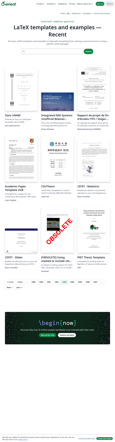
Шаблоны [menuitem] (62, 4)
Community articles (102, 13)
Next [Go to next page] (9, 287)
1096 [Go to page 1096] (88, 282)
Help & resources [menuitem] (84, 4)
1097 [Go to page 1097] (95, 282)
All (68, 13)
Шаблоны (76, 13)
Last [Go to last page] (19, 287)
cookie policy (22, 439)
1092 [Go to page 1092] (57, 282)
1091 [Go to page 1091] (49, 282)
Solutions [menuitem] (51, 4)
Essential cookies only (87, 438)
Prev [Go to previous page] (19, 282)
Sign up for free (47, 335)
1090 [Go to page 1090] (41, 282)
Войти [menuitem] (110, 4)
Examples (87, 13)
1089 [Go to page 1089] (33, 282)
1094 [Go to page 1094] (72, 282)
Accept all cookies (104, 438)
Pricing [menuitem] (72, 4)
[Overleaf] (8, 4)
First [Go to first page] (10, 282)
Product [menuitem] (40, 4)
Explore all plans (67, 335)
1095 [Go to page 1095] (80, 282)
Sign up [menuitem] (100, 4)
